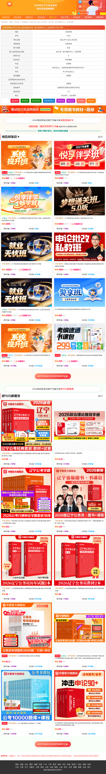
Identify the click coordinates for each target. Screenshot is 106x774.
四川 (65, 767)
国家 (17, 764)
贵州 (54, 764)
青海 (42, 767)
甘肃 (40, 764)
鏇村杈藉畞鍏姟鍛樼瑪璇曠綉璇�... (53, 376)
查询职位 (25, 101)
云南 (84, 767)
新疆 (79, 767)
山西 (51, 767)
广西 (49, 764)
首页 (11, 22)
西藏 (75, 767)
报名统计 (29, 17)
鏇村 (100, 137)
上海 (61, 767)
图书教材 (88, 17)
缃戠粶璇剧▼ (11, 136)
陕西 (56, 767)
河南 (68, 764)
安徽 (21, 764)
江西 (21, 767)
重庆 (31, 764)
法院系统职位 (49, 101)
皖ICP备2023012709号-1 (53, 770)
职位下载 (64, 17)
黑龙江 (74, 764)
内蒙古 (31, 767)
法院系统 (25, 22)
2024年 (17, 22)
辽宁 (26, 767)
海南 (59, 764)
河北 (64, 764)
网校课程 (100, 17)
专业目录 (76, 17)
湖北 (79, 764)
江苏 (17, 767)
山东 (46, 767)
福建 (35, 764)
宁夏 (37, 767)
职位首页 (6, 17)
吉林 (89, 764)
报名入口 (53, 17)
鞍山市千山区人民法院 (38, 22)
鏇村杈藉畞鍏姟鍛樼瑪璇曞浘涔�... (53, 744)
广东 (45, 764)
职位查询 (17, 17)
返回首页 (15, 101)
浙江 (89, 767)
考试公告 (41, 17)
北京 (26, 764)
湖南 (84, 764)
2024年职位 (36, 101)
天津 (70, 767)
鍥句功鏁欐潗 (11, 396)
